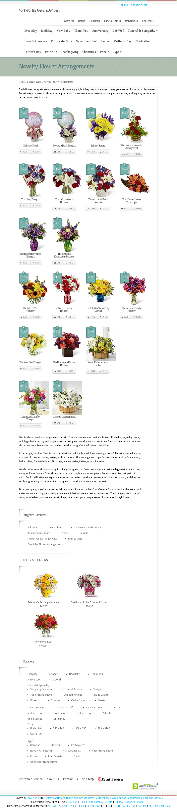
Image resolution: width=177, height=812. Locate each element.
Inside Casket (100, 694)
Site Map (88, 779)
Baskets (84, 533)
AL (49, 806)
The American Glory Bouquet (98, 201)
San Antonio (96, 802)
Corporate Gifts (61, 41)
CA (70, 806)
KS (128, 806)
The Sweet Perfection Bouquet (64, 309)
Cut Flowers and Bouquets (88, 527)
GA (98, 806)
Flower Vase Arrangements (42, 538)
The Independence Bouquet (64, 201)
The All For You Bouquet (30, 309)
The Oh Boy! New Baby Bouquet (97, 309)
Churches (147, 21)
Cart (25, 152)
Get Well (118, 31)
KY (134, 806)
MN (168, 806)
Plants (65, 533)
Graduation (143, 41)
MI (162, 806)
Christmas (89, 52)
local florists (34, 798)
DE (88, 806)
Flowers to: (68, 21)
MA (156, 806)
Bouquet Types (34, 81)
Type (117, 52)
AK (54, 806)
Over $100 (36, 734)
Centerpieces (56, 527)
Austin (108, 802)
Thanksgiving (69, 52)
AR (65, 806)
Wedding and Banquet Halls (127, 798)
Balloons (32, 527)
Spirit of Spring (98, 145)
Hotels (81, 21)
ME (144, 806)
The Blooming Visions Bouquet (30, 255)
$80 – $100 (104, 728)
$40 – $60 (58, 728)
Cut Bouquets (73, 750)
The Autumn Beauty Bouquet (131, 309)
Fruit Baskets (75, 538)
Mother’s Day (122, 41)
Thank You (81, 31)
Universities (131, 21)
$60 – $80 (80, 728)
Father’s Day (32, 52)
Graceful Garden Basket (64, 416)
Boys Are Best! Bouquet (64, 145)
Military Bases (103, 798)
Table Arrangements (41, 694)
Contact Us (70, 779)
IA (123, 806)
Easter (105, 41)
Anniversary (100, 31)
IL (114, 806)
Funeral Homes (112, 21)
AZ (60, 806)
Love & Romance (35, 41)
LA (139, 806)
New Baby (63, 31)
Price (104, 52)
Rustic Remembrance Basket (98, 364)
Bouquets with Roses (39, 533)
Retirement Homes (55, 798)
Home (22, 81)
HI (104, 806)
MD (150, 806)
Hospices (89, 798)
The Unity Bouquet (30, 199)
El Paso (119, 802)
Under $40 (36, 728)
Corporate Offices (153, 798)
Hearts (101, 700)
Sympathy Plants (73, 694)
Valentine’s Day (86, 41)
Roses (33, 756)
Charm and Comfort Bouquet (30, 418)
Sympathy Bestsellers (41, 689)
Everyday (30, 31)
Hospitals (94, 21)
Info (37, 152)
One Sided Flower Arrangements (45, 544)
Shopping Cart (139, 5)
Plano (140, 802)
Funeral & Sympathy (142, 31)
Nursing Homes (74, 798)
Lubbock (130, 802)
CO (76, 806)
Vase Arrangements (102, 750)
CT (82, 806)
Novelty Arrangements (42, 750)
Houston (72, 802)
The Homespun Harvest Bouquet (64, 364)
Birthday (46, 31)
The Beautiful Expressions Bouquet (64, 255)
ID (109, 806)
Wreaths (34, 700)
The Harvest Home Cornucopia (131, 201)
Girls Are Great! (30, 145)
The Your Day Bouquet (30, 362)
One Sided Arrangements (43, 762)
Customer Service (30, 779)
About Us (52, 779)
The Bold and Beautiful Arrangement (132, 147)
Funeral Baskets (73, 689)
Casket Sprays (79, 700)
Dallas (83, 802)
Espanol (124, 5)
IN (118, 806)
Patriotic (51, 52)
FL (93, 806)
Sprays (97, 689)
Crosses (55, 700)
